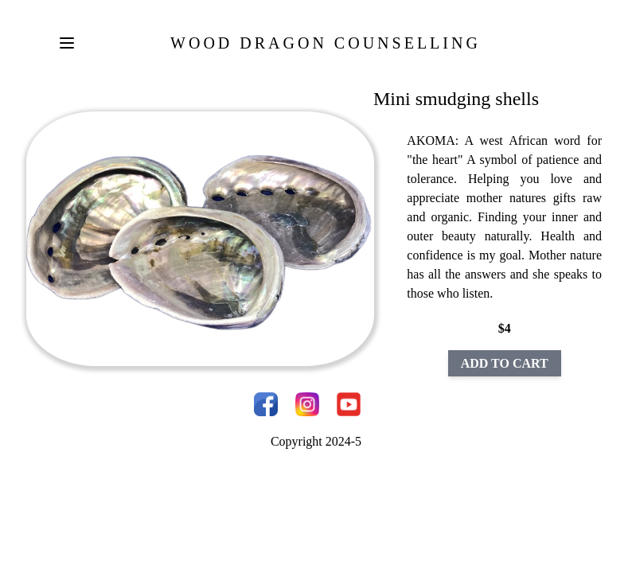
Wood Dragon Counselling (325, 43)
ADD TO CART (504, 363)
